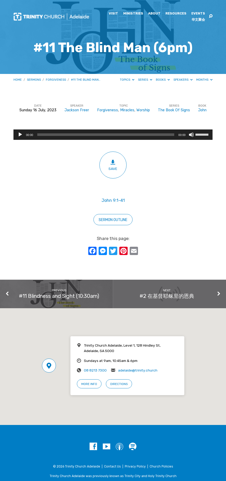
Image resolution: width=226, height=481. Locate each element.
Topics (127, 79)
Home (17, 79)
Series (145, 79)
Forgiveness (56, 79)
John (202, 110)
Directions (119, 384)
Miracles (127, 110)
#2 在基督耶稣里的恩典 (167, 296)
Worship (143, 110)
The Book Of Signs (174, 110)
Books (163, 79)
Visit (113, 13)
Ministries (133, 13)
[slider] (105, 134)
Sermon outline (113, 220)
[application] (112, 134)
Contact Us (112, 466)
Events (198, 13)
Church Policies (161, 466)
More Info (89, 384)
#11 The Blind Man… (85, 79)
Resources (175, 13)
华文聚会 (198, 20)
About (154, 13)
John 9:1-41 (113, 200)
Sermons (34, 79)
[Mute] (191, 134)
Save (113, 165)
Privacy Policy (135, 466)
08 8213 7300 (95, 370)
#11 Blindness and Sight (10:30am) (59, 296)
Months (204, 79)
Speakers (183, 79)
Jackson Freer (76, 110)
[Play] (20, 134)
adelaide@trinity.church (137, 370)
